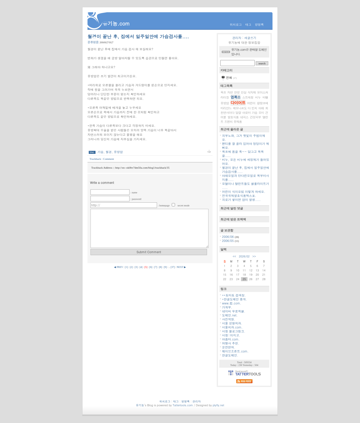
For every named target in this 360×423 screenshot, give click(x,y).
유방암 (118, 152)
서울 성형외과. (232, 323)
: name (133, 192)
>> (254, 256)
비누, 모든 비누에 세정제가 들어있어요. (245, 161)
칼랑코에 (262, 103)
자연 (230, 92)
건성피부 (255, 117)
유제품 (238, 121)
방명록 (259, 24)
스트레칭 (247, 97)
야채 (261, 108)
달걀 (238, 112)
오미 (261, 112)
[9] (165, 267)
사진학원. (228, 319)
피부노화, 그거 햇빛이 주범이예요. (243, 137)
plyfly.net (218, 405)
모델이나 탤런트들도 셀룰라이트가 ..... (245, 185)
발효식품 (233, 117)
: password (135, 199)
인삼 (243, 92)
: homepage (164, 205)
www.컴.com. (231, 303)
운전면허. (228, 347)
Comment (108, 158)
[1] (126, 267)
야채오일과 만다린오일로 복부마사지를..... (245, 177)
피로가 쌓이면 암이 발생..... (241, 199)
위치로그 (236, 24)
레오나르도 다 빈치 (245, 108)
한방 (237, 92)
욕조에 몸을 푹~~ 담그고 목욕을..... (243, 153)
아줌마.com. (231, 339)
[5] (146, 267)
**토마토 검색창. (234, 295)
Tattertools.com (183, 405)
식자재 (252, 92)
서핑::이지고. (231, 335)
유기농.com (116, 23)
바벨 (265, 97)
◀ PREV (119, 267)
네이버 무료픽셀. (233, 311)
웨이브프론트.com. (235, 351)
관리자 (236, 38)
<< (234, 256)
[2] (131, 267)
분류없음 (93, 42)
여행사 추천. (230, 343)
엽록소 (235, 97)
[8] (160, 267)
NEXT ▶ (181, 267)
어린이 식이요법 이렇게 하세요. (243, 191)
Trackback (96, 158)
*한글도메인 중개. (234, 299)
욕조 (223, 92)
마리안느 (226, 108)
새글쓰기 (250, 38)
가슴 (101, 152)
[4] (141, 267)
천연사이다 (227, 112)
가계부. (227, 307)
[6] (150, 267)
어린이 (251, 103)
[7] (155, 267)
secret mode (184, 205)
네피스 (244, 117)
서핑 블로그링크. (233, 331)
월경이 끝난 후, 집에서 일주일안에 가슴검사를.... (138, 36)
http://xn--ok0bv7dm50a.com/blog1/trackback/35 (142, 167)
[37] (172, 267)
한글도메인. (230, 355)
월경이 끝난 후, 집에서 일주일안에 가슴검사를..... (245, 169)
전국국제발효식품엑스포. (239, 195)
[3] (136, 267)
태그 (248, 24)
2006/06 (228, 236)
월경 (109, 152)
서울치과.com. (232, 327)
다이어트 (238, 103)
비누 (258, 97)
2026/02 (244, 256)
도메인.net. (230, 315)
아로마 (246, 112)
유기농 (140, 405)
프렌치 (228, 121)
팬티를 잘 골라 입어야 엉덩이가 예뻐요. (245, 145)
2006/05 (228, 240)
